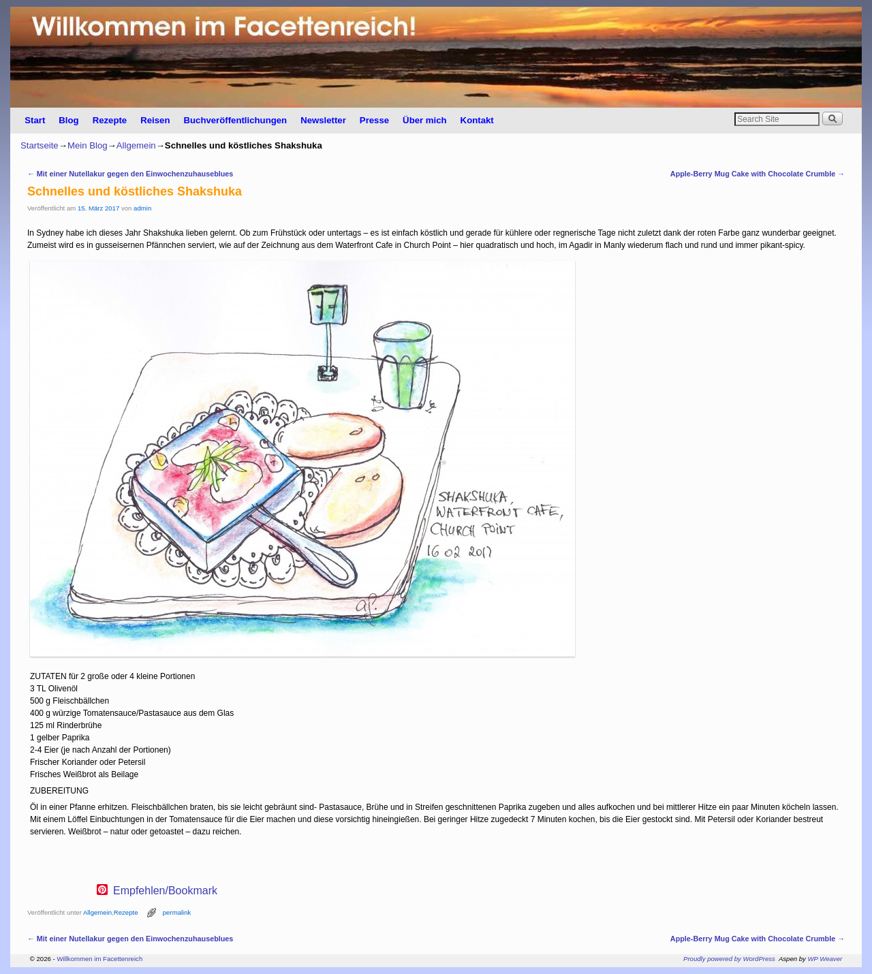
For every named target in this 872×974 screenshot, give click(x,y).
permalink (177, 912)
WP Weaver (825, 958)
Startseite (39, 145)
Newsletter (323, 120)
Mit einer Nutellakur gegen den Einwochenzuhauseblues (130, 174)
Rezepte (110, 120)
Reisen (155, 120)
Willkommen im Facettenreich (99, 958)
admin (142, 208)
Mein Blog (87, 145)
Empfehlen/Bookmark (165, 890)
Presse (374, 120)
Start (35, 120)
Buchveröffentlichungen (235, 120)
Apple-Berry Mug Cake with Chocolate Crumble (757, 174)
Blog (68, 120)
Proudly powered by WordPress (729, 958)
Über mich (425, 120)
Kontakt (477, 120)
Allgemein (136, 145)
